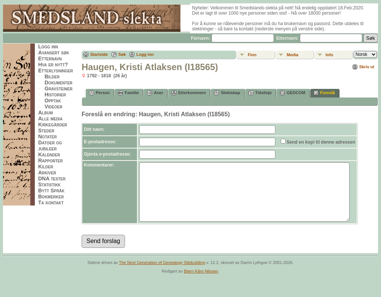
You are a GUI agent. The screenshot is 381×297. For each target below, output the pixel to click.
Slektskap (227, 93)
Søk (122, 54)
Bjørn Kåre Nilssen (201, 282)
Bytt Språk (51, 191)
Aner (155, 93)
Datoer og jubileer (50, 146)
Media (292, 54)
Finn (252, 54)
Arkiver (47, 173)
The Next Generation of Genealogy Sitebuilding (162, 274)
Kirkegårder (52, 125)
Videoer (54, 107)
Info (329, 54)
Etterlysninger (55, 71)
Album (45, 113)
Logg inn (48, 47)
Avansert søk (53, 53)
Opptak (53, 101)
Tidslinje (260, 93)
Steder (46, 131)
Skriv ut (366, 66)
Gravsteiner (59, 89)
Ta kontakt (51, 203)
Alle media (50, 119)
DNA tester (51, 179)
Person (99, 93)
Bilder (52, 77)
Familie (128, 93)
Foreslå (324, 93)
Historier (55, 95)
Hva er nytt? (53, 65)
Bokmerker (51, 197)
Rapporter (50, 161)
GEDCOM (292, 93)
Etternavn (50, 59)
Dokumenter (59, 83)
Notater (47, 137)
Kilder (45, 167)
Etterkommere (188, 93)
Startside (99, 54)
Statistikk (49, 185)
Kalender (49, 155)
